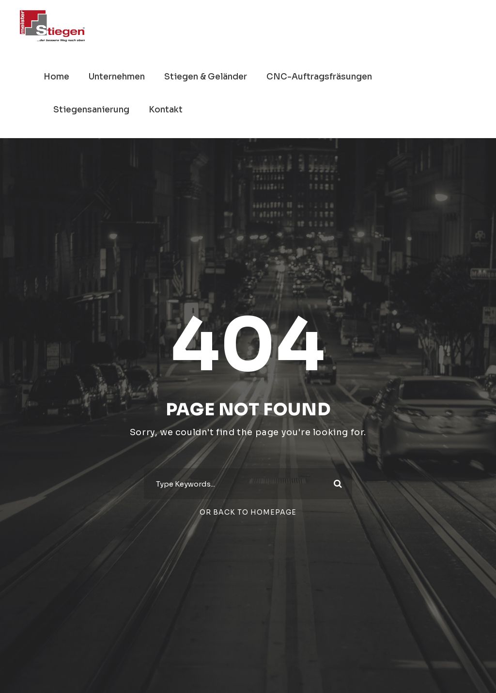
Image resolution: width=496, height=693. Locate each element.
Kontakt (166, 110)
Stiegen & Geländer (205, 77)
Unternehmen (117, 77)
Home (56, 77)
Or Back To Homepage (248, 512)
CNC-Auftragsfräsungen (319, 77)
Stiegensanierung (91, 110)
